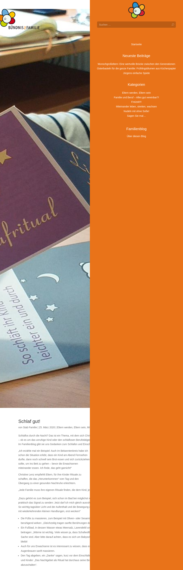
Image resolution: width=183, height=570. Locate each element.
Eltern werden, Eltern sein (71, 427)
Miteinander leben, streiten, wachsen (107, 427)
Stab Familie (30, 427)
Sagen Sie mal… (138, 427)
